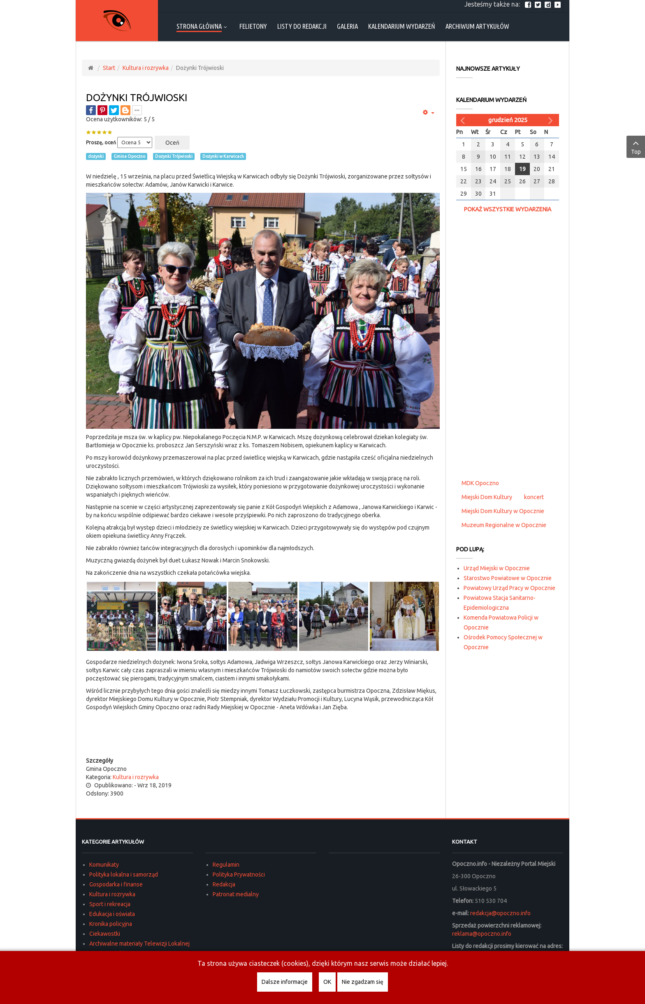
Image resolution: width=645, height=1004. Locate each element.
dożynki (96, 156)
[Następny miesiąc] (551, 120)
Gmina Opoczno (129, 156)
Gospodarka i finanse (116, 884)
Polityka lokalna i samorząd (123, 874)
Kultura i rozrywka (146, 68)
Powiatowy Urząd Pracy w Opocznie (509, 588)
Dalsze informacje (285, 982)
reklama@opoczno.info (481, 933)
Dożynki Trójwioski (136, 97)
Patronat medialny (236, 894)
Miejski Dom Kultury (487, 497)
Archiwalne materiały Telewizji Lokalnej (139, 943)
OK (327, 982)
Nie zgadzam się (362, 982)
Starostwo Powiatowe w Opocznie (508, 578)
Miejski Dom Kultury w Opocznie (503, 511)
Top (635, 146)
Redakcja (224, 884)
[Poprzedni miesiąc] (463, 120)
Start (109, 68)
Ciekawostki (104, 933)
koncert (534, 497)
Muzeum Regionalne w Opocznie (504, 525)
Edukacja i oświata (112, 914)
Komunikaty (104, 864)
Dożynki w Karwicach (223, 156)
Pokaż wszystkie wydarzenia (507, 209)
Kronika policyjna (110, 924)
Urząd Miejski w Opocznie (497, 568)
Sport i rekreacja (109, 904)
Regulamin (226, 864)
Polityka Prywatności (239, 874)
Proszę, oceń (101, 142)
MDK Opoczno (480, 483)
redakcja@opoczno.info (500, 913)
